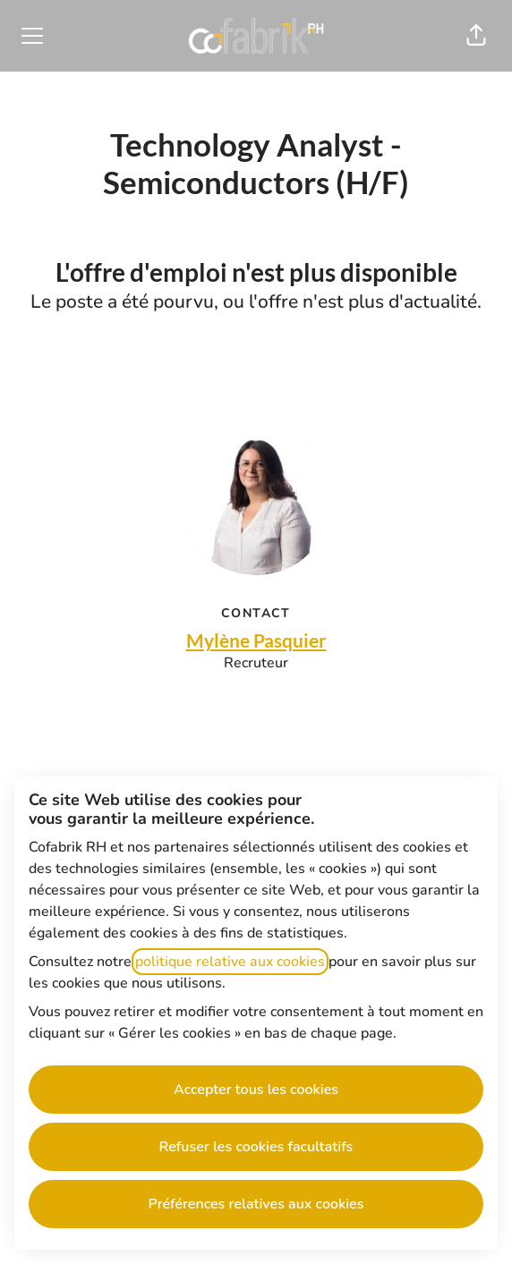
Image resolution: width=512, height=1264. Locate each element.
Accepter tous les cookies (256, 1089)
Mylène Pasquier (256, 640)
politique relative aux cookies (230, 961)
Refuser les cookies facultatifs (256, 1147)
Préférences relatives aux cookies (256, 1204)
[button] (476, 36)
